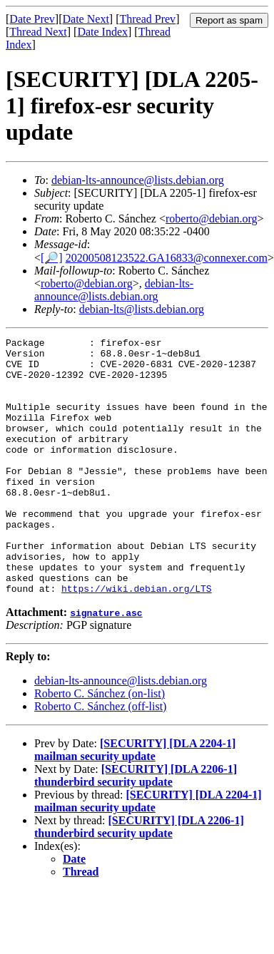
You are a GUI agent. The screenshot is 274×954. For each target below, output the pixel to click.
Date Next (86, 19)
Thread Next (37, 32)
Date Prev (32, 19)
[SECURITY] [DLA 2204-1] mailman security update (134, 801)
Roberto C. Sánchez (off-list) (100, 758)
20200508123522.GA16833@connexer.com (167, 258)
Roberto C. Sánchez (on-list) (99, 745)
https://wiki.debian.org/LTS (136, 639)
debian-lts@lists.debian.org (141, 309)
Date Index (102, 32)
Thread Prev (147, 19)
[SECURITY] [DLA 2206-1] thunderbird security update (135, 826)
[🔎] (52, 258)
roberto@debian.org (212, 218)
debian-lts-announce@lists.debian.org (137, 180)
